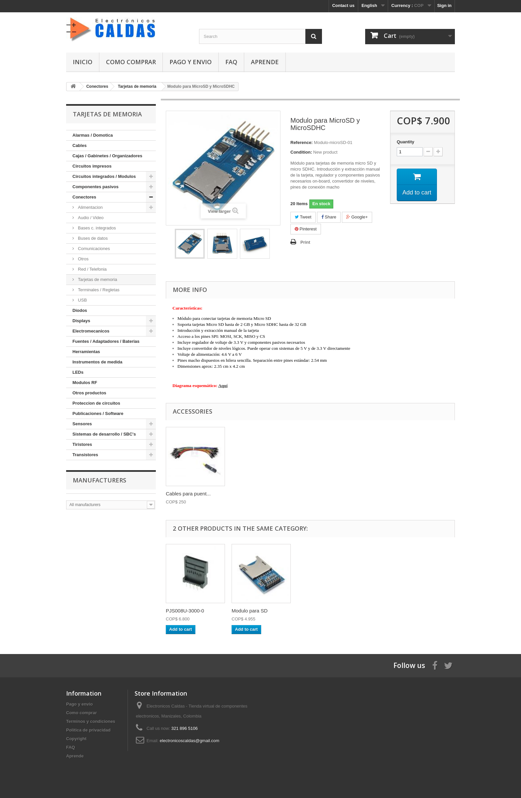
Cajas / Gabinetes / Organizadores (107, 155)
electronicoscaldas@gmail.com (189, 740)
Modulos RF (84, 382)
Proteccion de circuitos (96, 403)
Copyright (76, 738)
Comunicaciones (93, 248)
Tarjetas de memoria (97, 279)
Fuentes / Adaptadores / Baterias (106, 341)
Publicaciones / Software (97, 413)
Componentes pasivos (95, 186)
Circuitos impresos (92, 166)
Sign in (444, 5)
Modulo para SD (249, 610)
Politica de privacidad (88, 730)
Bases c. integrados (96, 227)
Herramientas (86, 351)
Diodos (79, 310)
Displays (81, 320)
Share (328, 216)
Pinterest (306, 228)
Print (305, 242)
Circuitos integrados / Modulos (104, 176)
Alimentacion (90, 207)
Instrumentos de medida (97, 361)
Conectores (84, 197)
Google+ (357, 216)
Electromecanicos (90, 331)
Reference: (301, 142)
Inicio (82, 62)
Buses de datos (92, 238)
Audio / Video (90, 217)
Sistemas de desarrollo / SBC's (104, 434)
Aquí (223, 385)
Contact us (343, 5)
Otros (82, 258)
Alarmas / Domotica (92, 135)
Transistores (85, 454)
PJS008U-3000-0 (185, 610)
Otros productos (89, 392)
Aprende (265, 62)
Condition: (301, 152)
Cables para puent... (188, 493)
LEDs (77, 372)
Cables (79, 145)
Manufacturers (99, 480)
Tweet (303, 216)
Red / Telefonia (92, 269)
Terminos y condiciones (90, 721)
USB (82, 300)
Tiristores (82, 444)
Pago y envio (190, 62)
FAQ (231, 62)
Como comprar (131, 62)
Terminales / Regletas (98, 289)
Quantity (405, 141)
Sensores (82, 423)
